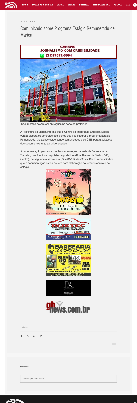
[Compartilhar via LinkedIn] (34, 336)
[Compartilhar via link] (40, 336)
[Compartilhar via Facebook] (21, 336)
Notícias (24, 327)
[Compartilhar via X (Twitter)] (28, 336)
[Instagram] (135, 5)
